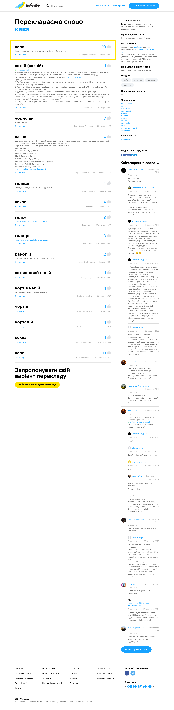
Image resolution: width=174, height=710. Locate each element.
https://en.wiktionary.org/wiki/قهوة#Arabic (32, 169)
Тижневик (46, 678)
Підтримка (74, 683)
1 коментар (19, 327)
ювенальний (139, 686)
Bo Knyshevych (86, 277)
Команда (73, 678)
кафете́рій (125, 108)
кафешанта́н (126, 111)
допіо (123, 106)
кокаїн (124, 113)
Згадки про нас (104, 668)
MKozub (131, 584)
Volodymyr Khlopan (87, 54)
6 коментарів (20, 54)
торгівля (138, 80)
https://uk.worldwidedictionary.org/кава (31, 221)
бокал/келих (126, 103)
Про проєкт (119, 5)
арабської (138, 47)
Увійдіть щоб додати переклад (37, 385)
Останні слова (48, 668)
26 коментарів (21, 107)
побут (126, 80)
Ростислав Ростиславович (143, 188)
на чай (124, 120)
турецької (141, 49)
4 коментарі (20, 173)
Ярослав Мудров (135, 169)
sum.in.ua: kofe (73, 77)
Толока (18, 688)
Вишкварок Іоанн (83, 358)
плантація (125, 123)
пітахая (124, 125)
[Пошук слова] (69, 5)
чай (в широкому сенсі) (139, 422)
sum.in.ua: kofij (22, 70)
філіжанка (125, 130)
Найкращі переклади (24, 678)
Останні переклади (50, 673)
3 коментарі (20, 126)
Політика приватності (106, 678)
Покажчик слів (101, 5)
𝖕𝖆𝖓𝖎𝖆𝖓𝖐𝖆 (89, 206)
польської (151, 49)
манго (124, 118)
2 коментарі (20, 243)
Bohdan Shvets (127, 139)
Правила (73, 673)
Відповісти (132, 175)
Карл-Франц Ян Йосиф (84, 126)
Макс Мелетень (139, 462)
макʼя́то (124, 116)
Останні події (20, 683)
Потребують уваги (23, 673)
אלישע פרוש (137, 476)
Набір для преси (104, 673)
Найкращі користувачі (52, 683)
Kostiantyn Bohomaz (86, 262)
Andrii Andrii (87, 225)
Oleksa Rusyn (88, 107)
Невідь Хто (132, 362)
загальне (151, 80)
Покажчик (19, 668)
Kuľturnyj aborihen (85, 296)
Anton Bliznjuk (88, 191)
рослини (127, 85)
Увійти (144, 5)
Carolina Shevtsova (83, 342)
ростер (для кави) (129, 128)
